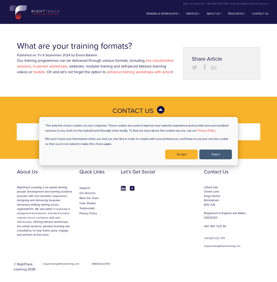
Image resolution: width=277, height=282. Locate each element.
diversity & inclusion (58, 213)
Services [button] (192, 13)
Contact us (260, 13)
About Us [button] (213, 13)
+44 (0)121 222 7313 (217, 3)
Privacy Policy (88, 213)
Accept (181, 154)
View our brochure (193, 3)
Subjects (84, 188)
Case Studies (87, 203)
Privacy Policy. (206, 130)
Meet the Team (89, 198)
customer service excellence (32, 217)
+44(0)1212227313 (100, 263)
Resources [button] (236, 13)
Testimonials (87, 208)
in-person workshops (50, 66)
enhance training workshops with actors (139, 72)
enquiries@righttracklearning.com (249, 3)
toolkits (39, 72)
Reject (215, 154)
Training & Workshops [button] (162, 13)
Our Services (87, 193)
